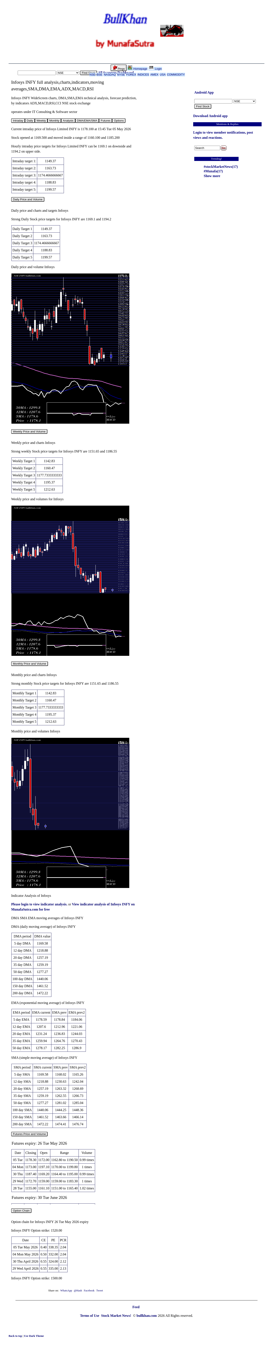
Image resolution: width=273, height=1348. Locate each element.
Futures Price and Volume (29, 1134)
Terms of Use (90, 1315)
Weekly (41, 120)
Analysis (68, 120)
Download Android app (210, 116)
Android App (204, 92)
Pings (119, 67)
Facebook (89, 1290)
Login (155, 68)
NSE (92, 74)
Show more (212, 176)
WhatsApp (66, 1290)
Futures (105, 120)
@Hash (78, 1290)
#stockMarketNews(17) (221, 166)
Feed (136, 1307)
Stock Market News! (116, 1315)
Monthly (54, 120)
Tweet (99, 1290)
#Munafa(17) (213, 171)
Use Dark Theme (34, 1335)
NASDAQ (110, 74)
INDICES (143, 74)
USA (163, 74)
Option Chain (21, 1210)
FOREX (131, 74)
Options (119, 120)
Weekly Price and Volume (29, 431)
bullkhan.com (147, 1315)
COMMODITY (176, 74)
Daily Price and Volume (28, 199)
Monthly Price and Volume (29, 663)
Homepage (137, 68)
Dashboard (125, 72)
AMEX (154, 74)
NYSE (121, 74)
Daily (30, 120)
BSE (99, 74)
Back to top (16, 1335)
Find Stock (88, 72)
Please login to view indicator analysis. (39, 904)
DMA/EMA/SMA (87, 120)
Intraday (18, 120)
